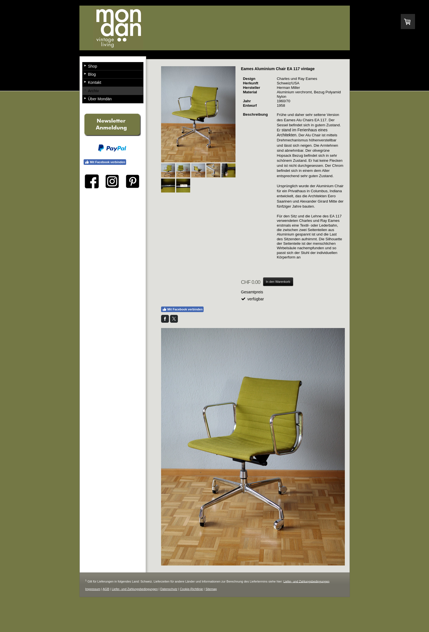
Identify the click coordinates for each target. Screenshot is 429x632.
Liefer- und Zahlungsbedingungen (306, 581)
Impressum (92, 589)
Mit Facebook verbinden (182, 309)
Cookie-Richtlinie (191, 589)
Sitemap (211, 589)
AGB (106, 589)
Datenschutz (168, 589)
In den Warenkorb (278, 281)
